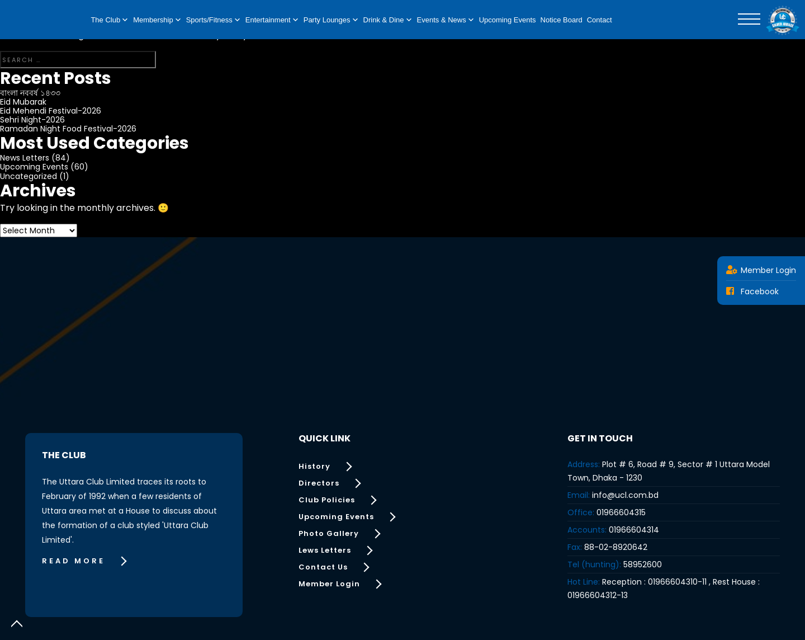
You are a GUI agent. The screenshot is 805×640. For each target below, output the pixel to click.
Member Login (761, 270)
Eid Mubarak (23, 101)
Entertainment (272, 20)
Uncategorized (28, 176)
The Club (110, 20)
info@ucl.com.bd (625, 495)
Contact (599, 20)
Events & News (446, 20)
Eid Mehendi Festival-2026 (50, 110)
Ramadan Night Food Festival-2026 (68, 128)
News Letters (24, 157)
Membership (157, 20)
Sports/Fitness (213, 20)
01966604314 (634, 529)
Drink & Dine (388, 20)
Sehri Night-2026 (32, 119)
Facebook (752, 291)
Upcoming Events (507, 20)
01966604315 (621, 512)
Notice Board (562, 20)
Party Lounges (331, 20)
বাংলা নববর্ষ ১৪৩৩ (30, 92)
